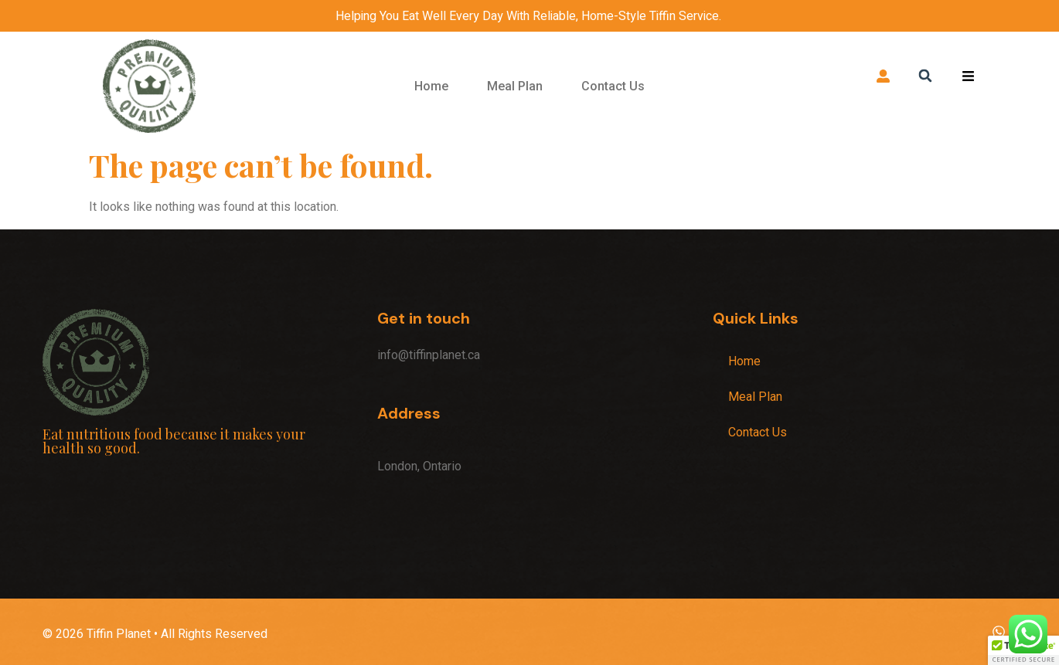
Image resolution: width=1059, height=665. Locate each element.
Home (431, 86)
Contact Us (613, 86)
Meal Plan (515, 86)
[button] (925, 75)
